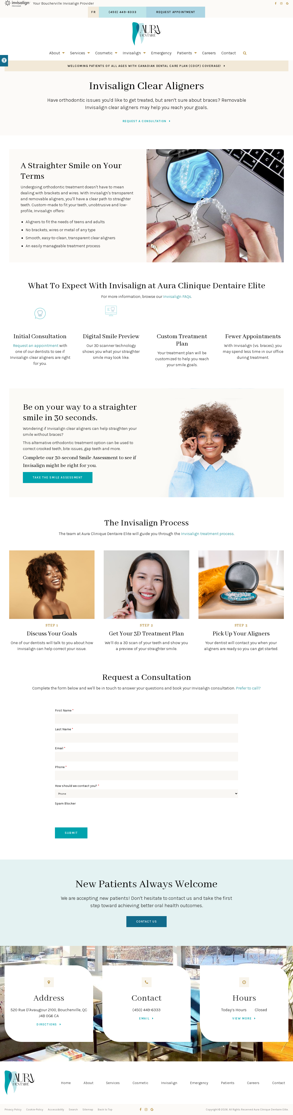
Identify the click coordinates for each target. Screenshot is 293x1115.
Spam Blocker (65, 803)
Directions (46, 1024)
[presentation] (90, 816)
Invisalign (132, 52)
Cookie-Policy (34, 1109)
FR (93, 12)
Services (77, 52)
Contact (228, 52)
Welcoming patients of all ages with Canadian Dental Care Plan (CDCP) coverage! (144, 66)
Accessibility (56, 1109)
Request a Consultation (144, 121)
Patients (184, 52)
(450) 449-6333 (146, 1009)
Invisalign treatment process (207, 533)
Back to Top (105, 1109)
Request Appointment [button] (175, 12)
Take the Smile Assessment (58, 477)
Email (60, 748)
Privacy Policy (13, 1109)
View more (242, 1018)
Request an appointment (35, 345)
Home (66, 1083)
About (54, 52)
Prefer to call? (248, 688)
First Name (64, 710)
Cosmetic (104, 52)
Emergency (161, 52)
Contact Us (146, 921)
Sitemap (87, 1109)
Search (73, 1109)
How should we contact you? (77, 786)
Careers (209, 52)
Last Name (64, 729)
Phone (61, 767)
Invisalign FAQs (177, 296)
